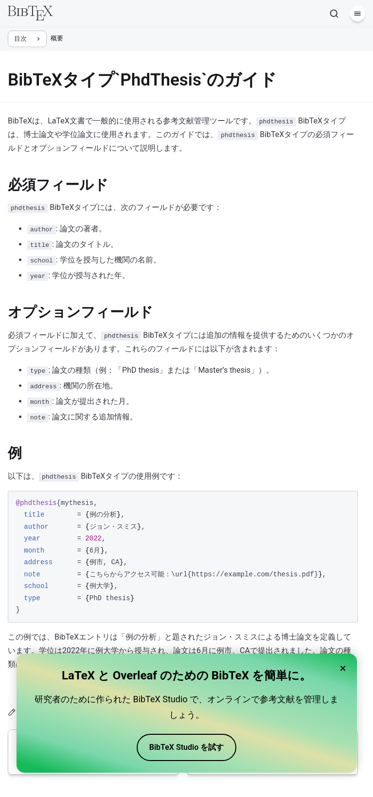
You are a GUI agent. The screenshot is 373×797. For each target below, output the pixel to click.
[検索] (334, 13)
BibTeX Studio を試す (186, 747)
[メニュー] (357, 13)
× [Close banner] (343, 668)
